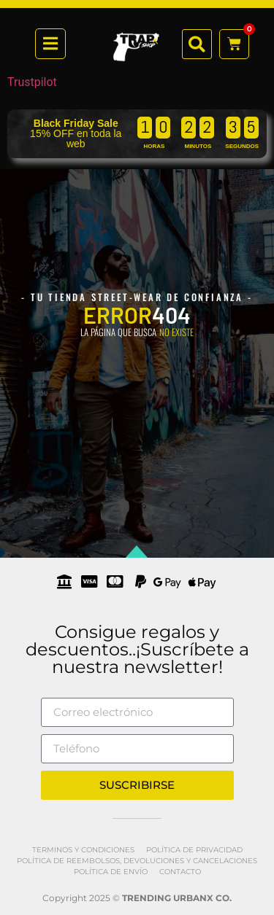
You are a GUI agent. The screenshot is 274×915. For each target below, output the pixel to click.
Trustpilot (32, 82)
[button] (197, 44)
